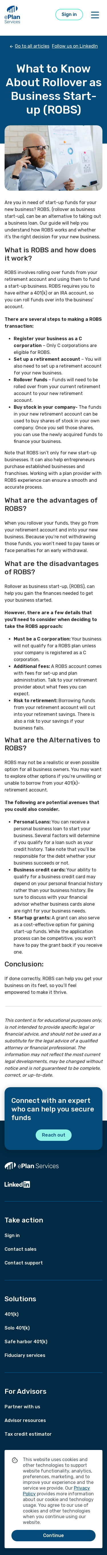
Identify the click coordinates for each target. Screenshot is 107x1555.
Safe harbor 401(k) (26, 1341)
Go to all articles (32, 46)
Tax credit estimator (28, 1434)
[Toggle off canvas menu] (95, 14)
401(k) (12, 1314)
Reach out (53, 1135)
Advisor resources (25, 1420)
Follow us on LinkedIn (75, 46)
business (38, 586)
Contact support (24, 1263)
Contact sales (21, 1249)
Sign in (69, 14)
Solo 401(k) (17, 1328)
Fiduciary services (25, 1355)
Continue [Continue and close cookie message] (53, 1535)
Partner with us (22, 1406)
